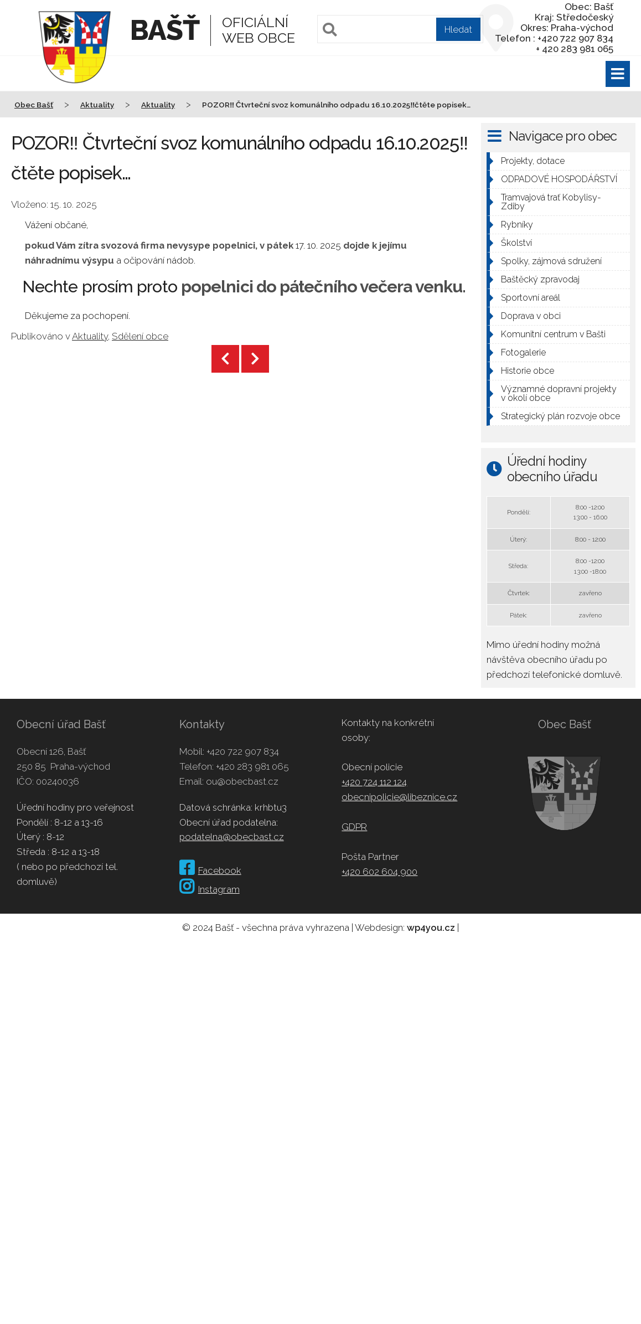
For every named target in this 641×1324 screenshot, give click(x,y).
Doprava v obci (531, 316)
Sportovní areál (530, 297)
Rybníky (517, 224)
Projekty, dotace (533, 161)
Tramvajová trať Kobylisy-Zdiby (551, 202)
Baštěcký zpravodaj (540, 279)
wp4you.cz (431, 927)
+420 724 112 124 (374, 781)
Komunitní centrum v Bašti (553, 334)
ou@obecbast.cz (242, 781)
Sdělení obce (140, 336)
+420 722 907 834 (242, 751)
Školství (516, 243)
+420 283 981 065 (252, 766)
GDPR (354, 826)
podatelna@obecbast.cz (231, 836)
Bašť (164, 30)
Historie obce (527, 370)
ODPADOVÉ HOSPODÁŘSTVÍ (559, 179)
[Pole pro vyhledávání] (400, 29)
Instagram (209, 889)
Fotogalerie (523, 352)
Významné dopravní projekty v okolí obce (559, 393)
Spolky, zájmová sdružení (551, 261)
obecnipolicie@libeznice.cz (399, 796)
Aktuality (90, 336)
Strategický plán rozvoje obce (560, 416)
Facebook (210, 870)
